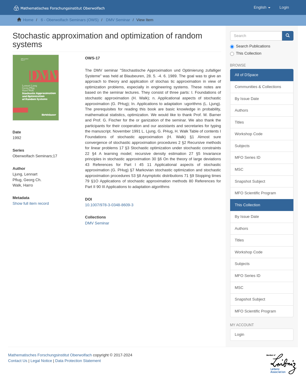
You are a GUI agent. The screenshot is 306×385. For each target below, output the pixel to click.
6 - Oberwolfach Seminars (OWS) (70, 20)
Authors (241, 110)
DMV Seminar (118, 20)
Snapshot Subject (250, 181)
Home (28, 20)
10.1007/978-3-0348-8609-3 (109, 205)
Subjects (242, 146)
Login (239, 334)
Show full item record (31, 203)
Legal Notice (41, 360)
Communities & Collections (258, 86)
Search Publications (250, 46)
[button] (262, 7)
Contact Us (17, 360)
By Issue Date (247, 98)
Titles (239, 122)
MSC (239, 169)
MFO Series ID (248, 157)
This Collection (245, 53)
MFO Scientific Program (255, 193)
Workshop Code (249, 134)
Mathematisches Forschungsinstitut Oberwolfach (50, 355)
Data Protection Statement (78, 360)
